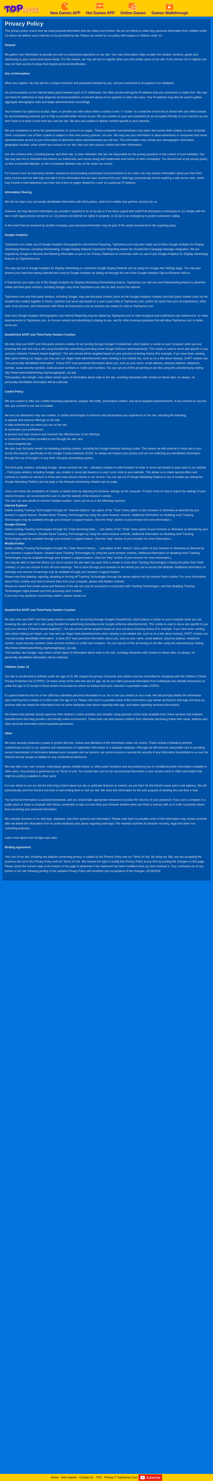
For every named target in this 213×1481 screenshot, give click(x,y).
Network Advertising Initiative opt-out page (90, 481)
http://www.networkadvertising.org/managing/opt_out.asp (40, 372)
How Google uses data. (43, 837)
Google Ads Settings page (166, 268)
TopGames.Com (127, 1477)
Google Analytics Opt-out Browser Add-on (164, 273)
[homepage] (21, 1)
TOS (99, 1477)
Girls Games (69, 1477)
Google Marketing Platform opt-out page (30, 481)
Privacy (108, 1477)
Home (54, 1477)
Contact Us (86, 1477)
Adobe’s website (114, 581)
